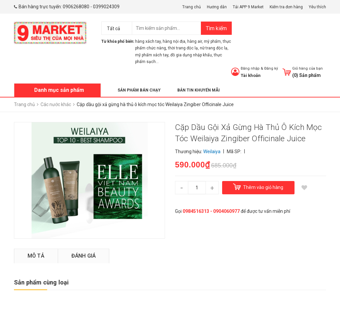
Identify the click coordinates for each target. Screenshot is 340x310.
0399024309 (106, 6)
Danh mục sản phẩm (59, 90)
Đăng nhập (250, 68)
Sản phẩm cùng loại (41, 282)
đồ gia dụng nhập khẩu (191, 55)
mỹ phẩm (212, 41)
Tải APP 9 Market (248, 7)
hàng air (194, 41)
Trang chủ (191, 7)
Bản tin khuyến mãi (198, 90)
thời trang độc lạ (183, 48)
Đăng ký (271, 68)
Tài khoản (251, 75)
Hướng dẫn (217, 7)
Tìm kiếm (216, 28)
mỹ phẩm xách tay (151, 55)
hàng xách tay (148, 41)
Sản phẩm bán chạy (139, 90)
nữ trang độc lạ (213, 48)
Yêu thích (317, 7)
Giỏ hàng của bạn (307, 68)
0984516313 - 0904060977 (211, 211)
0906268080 (76, 6)
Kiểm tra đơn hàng (286, 7)
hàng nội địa (174, 41)
